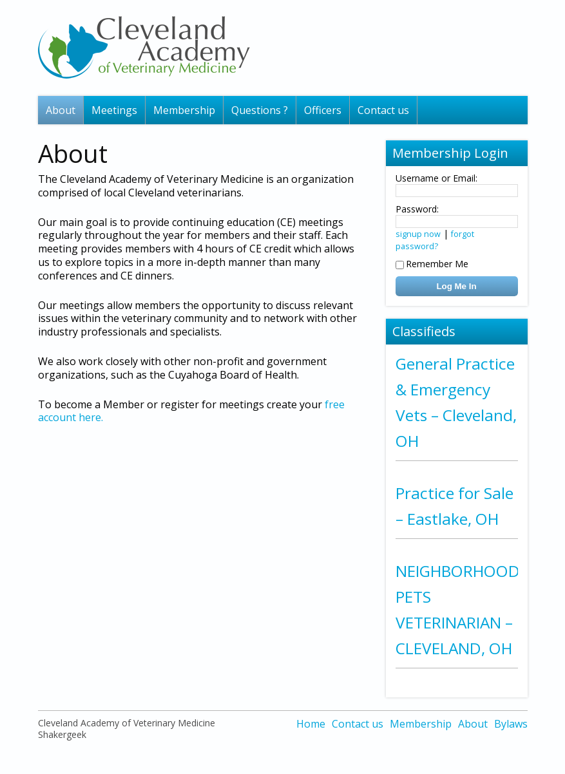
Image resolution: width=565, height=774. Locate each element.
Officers (322, 110)
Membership (184, 110)
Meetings (114, 110)
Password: (417, 209)
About (60, 110)
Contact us (383, 110)
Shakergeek (62, 734)
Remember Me (432, 264)
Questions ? (259, 110)
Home (310, 724)
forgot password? (435, 240)
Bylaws (511, 724)
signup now (418, 234)
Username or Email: (436, 178)
